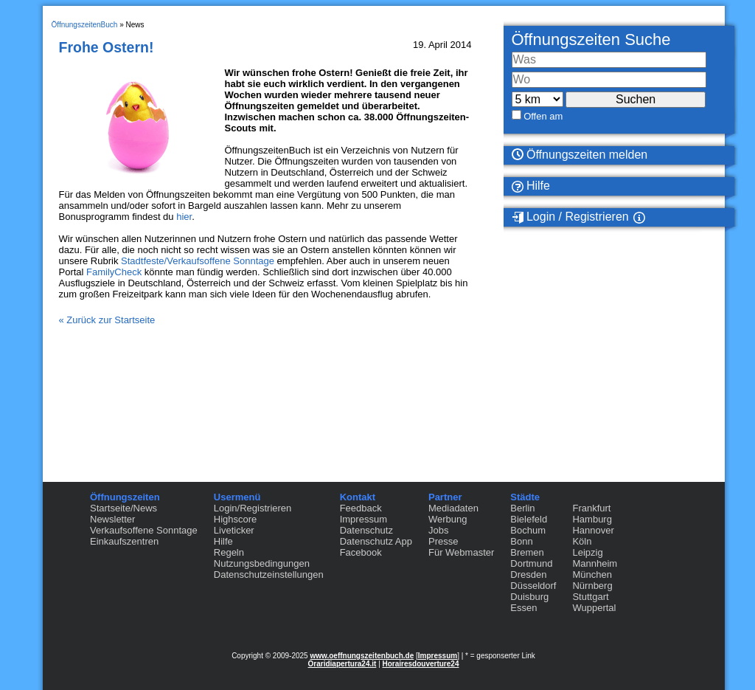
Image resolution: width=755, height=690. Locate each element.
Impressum (363, 519)
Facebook (361, 552)
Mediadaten (453, 508)
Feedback (361, 508)
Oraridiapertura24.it (342, 664)
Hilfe (531, 186)
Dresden (528, 574)
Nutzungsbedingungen (262, 563)
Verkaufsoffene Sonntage (144, 530)
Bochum (528, 530)
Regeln (229, 552)
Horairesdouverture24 (421, 664)
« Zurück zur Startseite (107, 319)
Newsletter (112, 519)
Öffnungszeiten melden (580, 154)
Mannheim (594, 563)
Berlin (522, 508)
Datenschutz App (376, 541)
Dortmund (531, 563)
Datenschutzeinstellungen (269, 574)
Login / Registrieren (570, 217)
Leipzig (587, 552)
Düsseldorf (533, 585)
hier (184, 216)
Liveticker (234, 530)
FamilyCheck (114, 271)
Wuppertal (594, 607)
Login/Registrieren (253, 508)
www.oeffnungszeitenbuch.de (362, 656)
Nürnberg (592, 585)
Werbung (447, 519)
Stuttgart (590, 596)
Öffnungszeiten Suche (591, 39)
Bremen (527, 552)
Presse (443, 541)
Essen (523, 607)
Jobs (438, 530)
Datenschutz (366, 530)
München (591, 574)
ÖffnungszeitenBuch (85, 25)
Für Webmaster (461, 552)
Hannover (592, 530)
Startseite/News (123, 508)
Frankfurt (591, 508)
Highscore (235, 519)
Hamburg (591, 519)
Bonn (521, 541)
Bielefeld (528, 519)
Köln (581, 541)
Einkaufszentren (124, 541)
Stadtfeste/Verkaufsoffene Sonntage (197, 260)
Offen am (543, 116)
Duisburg (529, 596)
